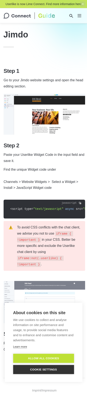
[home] (29, 15)
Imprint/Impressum (44, 390)
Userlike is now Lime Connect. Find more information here (43, 4)
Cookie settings (43, 366)
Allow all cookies (43, 355)
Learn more (20, 343)
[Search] (71, 15)
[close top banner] (82, 4)
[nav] (79, 15)
